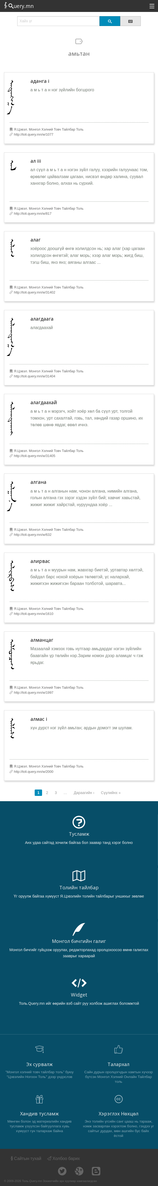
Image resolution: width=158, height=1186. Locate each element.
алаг (35, 239)
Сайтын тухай (25, 1158)
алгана (38, 482)
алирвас (40, 561)
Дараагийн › (84, 793)
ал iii (35, 161)
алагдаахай (43, 402)
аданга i (39, 81)
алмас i (38, 719)
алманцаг (41, 640)
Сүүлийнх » (110, 793)
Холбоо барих (63, 1158)
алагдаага (41, 319)
